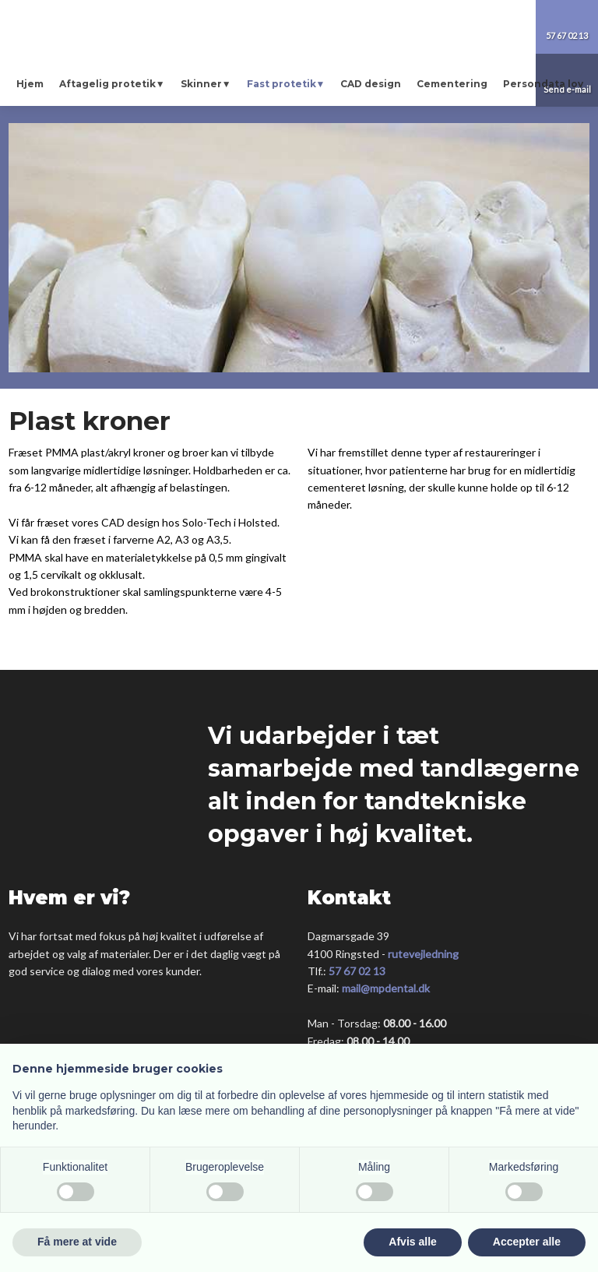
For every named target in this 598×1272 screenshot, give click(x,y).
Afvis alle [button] (412, 1241)
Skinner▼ (206, 84)
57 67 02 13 (357, 971)
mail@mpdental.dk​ (386, 988)
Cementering (452, 84)
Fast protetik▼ (286, 84)
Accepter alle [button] (527, 1241)
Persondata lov (543, 84)
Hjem (30, 84)
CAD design (370, 84)
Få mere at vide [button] (77, 1241)
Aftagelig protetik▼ (112, 84)
